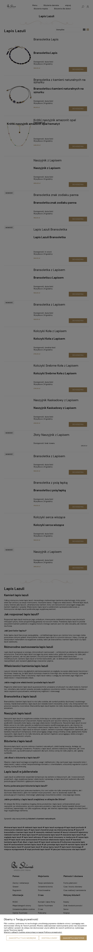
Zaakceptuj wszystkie (73, 938)
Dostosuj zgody (49, 938)
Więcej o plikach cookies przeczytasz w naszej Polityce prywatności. (33, 932)
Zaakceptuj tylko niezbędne (22, 938)
